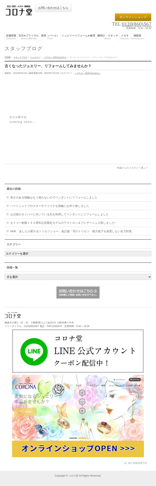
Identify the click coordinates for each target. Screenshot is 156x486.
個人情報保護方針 (137, 463)
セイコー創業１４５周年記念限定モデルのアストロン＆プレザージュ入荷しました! (62, 222)
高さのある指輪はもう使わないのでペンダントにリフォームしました (54, 197)
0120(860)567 (136, 24)
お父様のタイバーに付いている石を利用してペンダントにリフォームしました (59, 214)
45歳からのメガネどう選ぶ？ (134, 167)
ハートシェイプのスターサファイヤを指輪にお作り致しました (49, 205)
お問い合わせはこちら (53, 7)
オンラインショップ (133, 17)
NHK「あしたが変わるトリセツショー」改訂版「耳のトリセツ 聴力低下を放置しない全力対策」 (72, 231)
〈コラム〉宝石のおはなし (87, 73)
